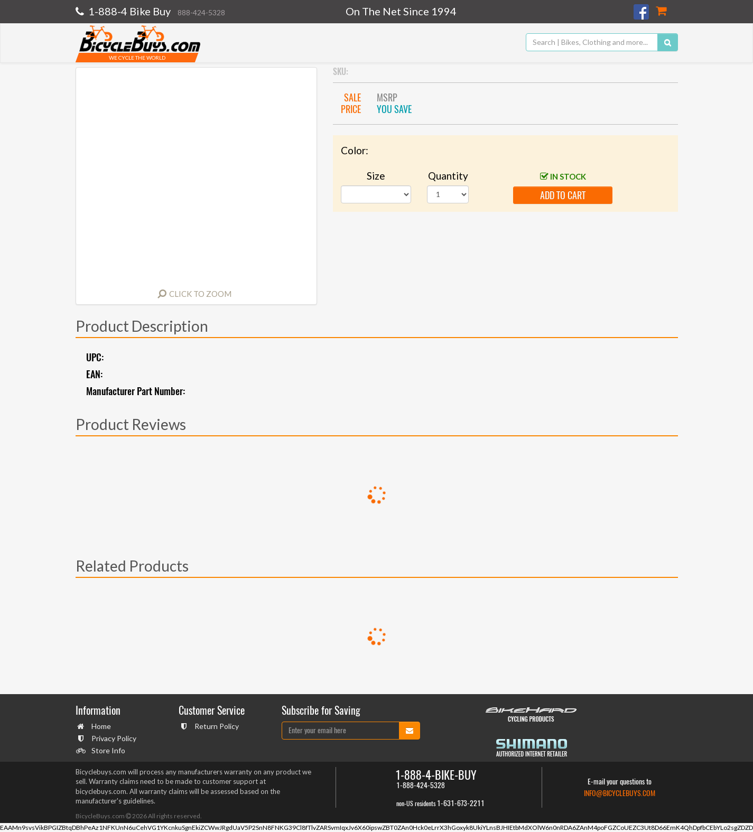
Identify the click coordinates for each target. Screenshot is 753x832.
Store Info (107, 750)
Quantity (448, 176)
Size (376, 176)
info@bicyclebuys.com (619, 793)
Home (100, 726)
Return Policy (215, 726)
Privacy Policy (112, 738)
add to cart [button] (562, 195)
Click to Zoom (200, 293)
